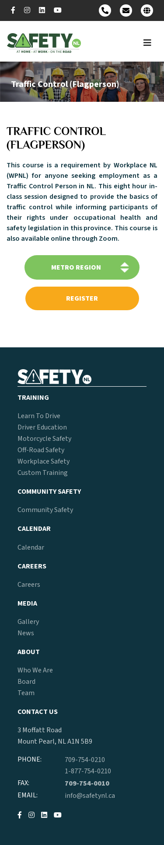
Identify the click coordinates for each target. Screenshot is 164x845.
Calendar (30, 547)
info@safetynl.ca (90, 795)
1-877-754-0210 (88, 771)
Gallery (28, 622)
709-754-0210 (85, 760)
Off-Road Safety (40, 450)
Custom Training (42, 473)
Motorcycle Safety (44, 438)
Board (26, 681)
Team (26, 693)
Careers (28, 584)
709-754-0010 (87, 783)
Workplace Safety (43, 461)
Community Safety (45, 510)
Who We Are (35, 670)
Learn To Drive (38, 416)
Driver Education (42, 427)
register (82, 298)
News (25, 633)
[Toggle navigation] (147, 43)
